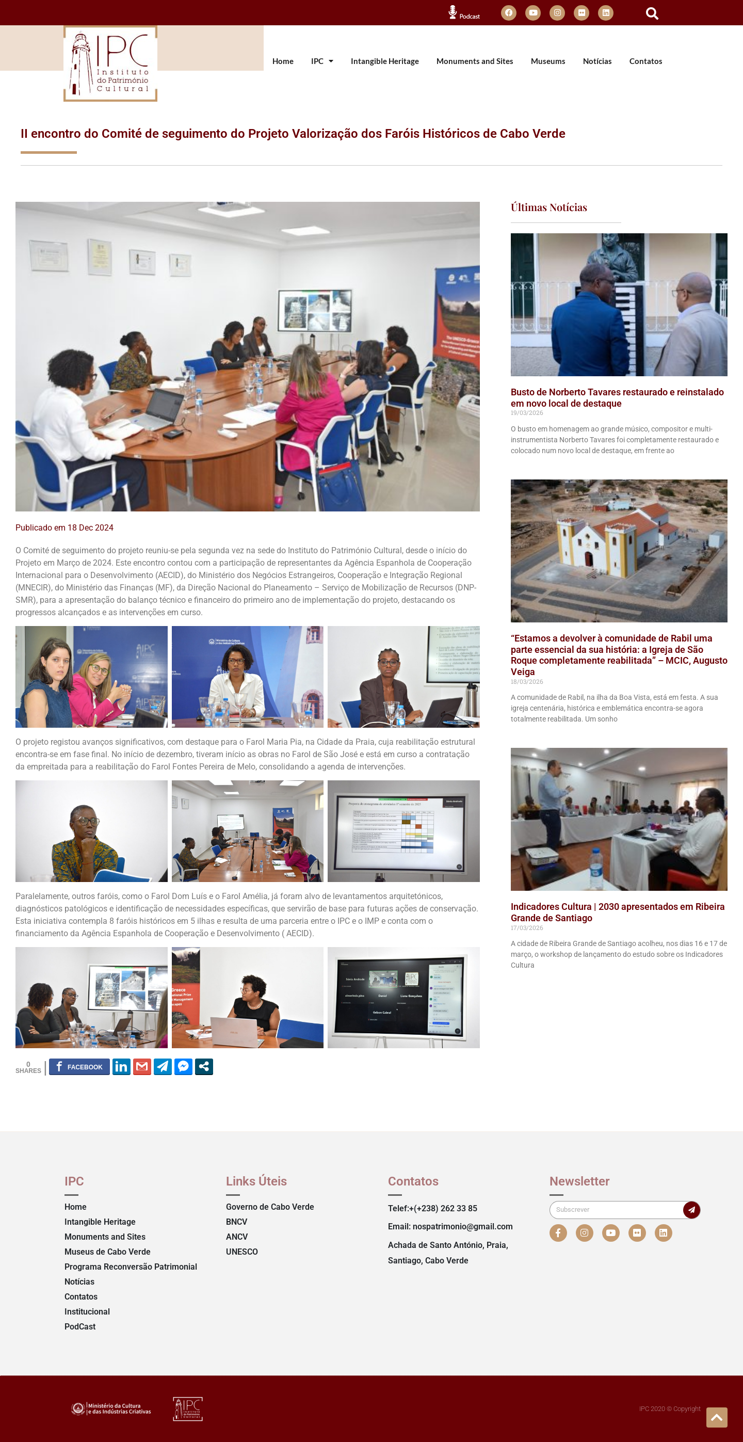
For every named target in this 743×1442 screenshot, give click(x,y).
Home (283, 61)
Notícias (597, 61)
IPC (322, 61)
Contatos (646, 61)
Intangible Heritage (385, 61)
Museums (548, 61)
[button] (652, 13)
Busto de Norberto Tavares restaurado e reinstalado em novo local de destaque (617, 398)
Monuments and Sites (475, 61)
